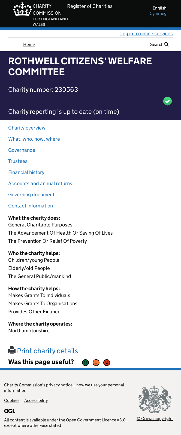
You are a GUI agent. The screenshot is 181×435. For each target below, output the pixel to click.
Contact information (30, 206)
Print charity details (43, 350)
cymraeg (158, 13)
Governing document (31, 194)
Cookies (11, 400)
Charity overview (27, 128)
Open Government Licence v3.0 (96, 420)
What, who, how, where (34, 139)
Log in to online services (146, 33)
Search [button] (159, 44)
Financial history (26, 172)
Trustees (18, 161)
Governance (21, 150)
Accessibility (36, 400)
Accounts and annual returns (40, 183)
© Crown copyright (155, 418)
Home (29, 44)
